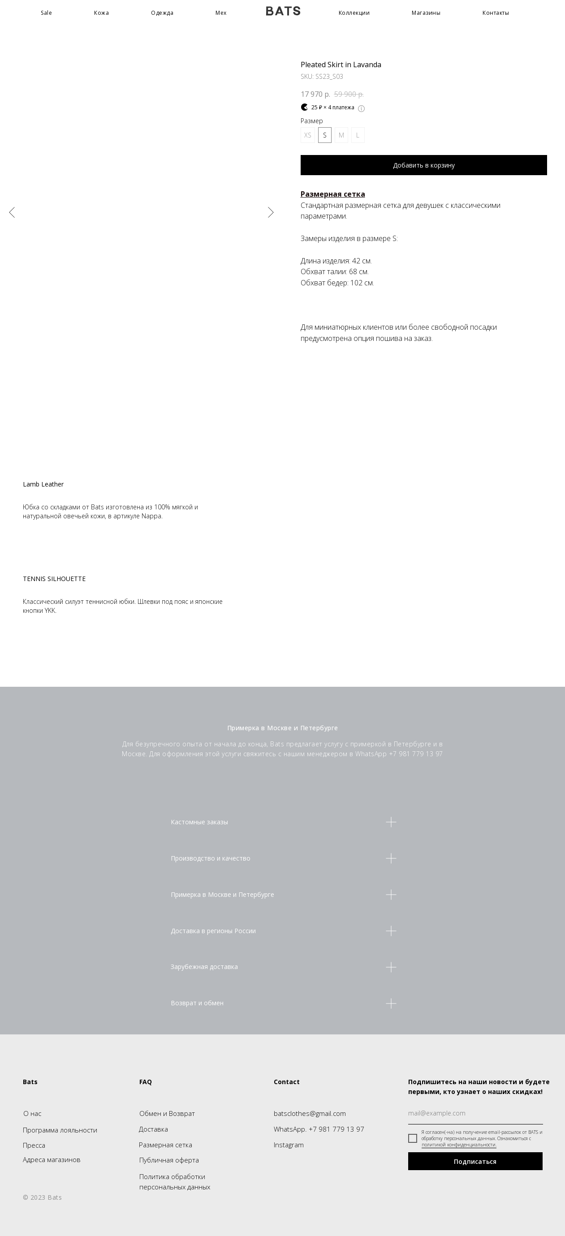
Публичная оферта (169, 1159)
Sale (46, 13)
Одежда (162, 13)
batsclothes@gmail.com (310, 1113)
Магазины (426, 13)
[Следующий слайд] (271, 212)
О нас (32, 1113)
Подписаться (475, 1161)
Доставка (153, 1128)
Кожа (101, 13)
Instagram (289, 1144)
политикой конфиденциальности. (459, 1144)
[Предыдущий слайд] (12, 212)
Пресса (34, 1145)
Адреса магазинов (52, 1159)
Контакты (496, 13)
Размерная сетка (165, 1144)
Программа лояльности (60, 1129)
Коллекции (354, 13)
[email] (475, 1113)
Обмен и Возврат (167, 1113)
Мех (221, 13)
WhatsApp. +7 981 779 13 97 (319, 1128)
